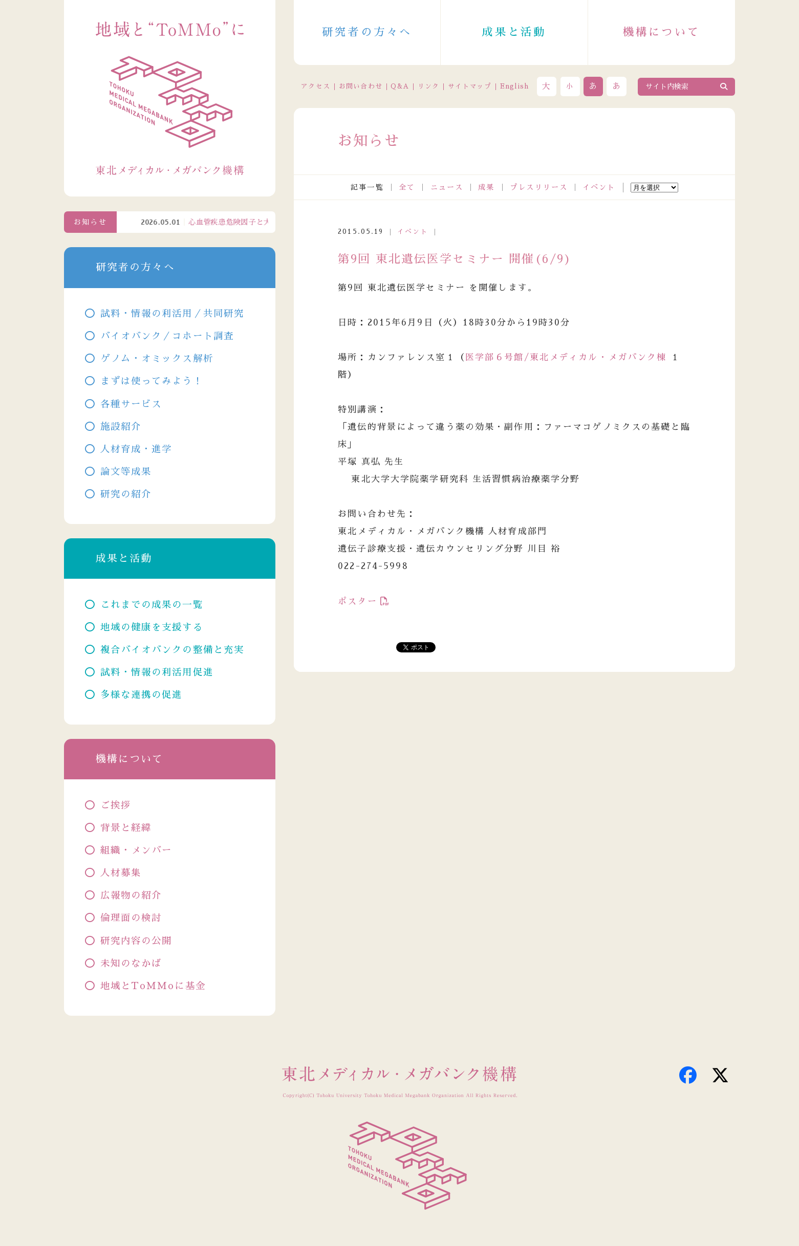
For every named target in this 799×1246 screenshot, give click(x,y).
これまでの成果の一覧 (151, 604)
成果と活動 (514, 32)
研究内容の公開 (136, 941)
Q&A (400, 86)
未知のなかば (131, 963)
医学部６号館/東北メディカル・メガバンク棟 (566, 357)
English (514, 86)
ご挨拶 (115, 805)
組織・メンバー (136, 850)
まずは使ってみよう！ (151, 381)
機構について (662, 32)
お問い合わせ (361, 86)
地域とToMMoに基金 (153, 986)
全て (407, 187)
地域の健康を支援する (151, 627)
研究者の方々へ (367, 32)
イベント (599, 187)
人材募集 (121, 873)
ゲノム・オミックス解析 (156, 358)
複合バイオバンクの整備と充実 (172, 649)
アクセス (315, 86)
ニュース (447, 187)
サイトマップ (470, 86)
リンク (429, 86)
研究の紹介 (126, 494)
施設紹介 (121, 426)
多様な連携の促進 (141, 694)
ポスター (357, 601)
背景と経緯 (126, 828)
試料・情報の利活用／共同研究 (172, 313)
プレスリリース (539, 187)
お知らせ (90, 222)
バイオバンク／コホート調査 (167, 336)
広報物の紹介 (131, 895)
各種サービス (131, 404)
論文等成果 (126, 471)
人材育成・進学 (136, 449)
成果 (486, 187)
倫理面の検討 (131, 918)
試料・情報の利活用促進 (156, 672)
